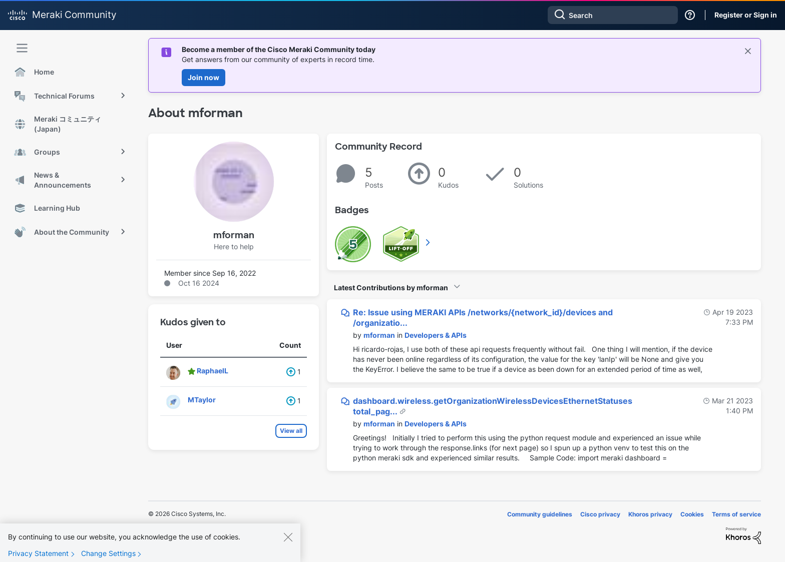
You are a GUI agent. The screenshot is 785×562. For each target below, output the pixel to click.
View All (428, 242)
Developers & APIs (436, 335)
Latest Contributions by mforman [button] (391, 287)
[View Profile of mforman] (379, 335)
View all (291, 430)
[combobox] (613, 15)
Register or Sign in (745, 15)
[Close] (288, 543)
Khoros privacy (650, 514)
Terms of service (736, 514)
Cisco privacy (600, 514)
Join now (203, 77)
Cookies (692, 514)
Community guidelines (539, 514)
